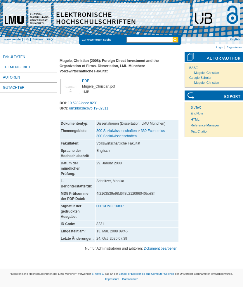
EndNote (197, 113)
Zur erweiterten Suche (97, 39)
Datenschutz (130, 279)
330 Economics (153, 131)
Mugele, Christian (206, 72)
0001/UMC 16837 (110, 206)
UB (27, 39)
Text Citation (200, 131)
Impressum (112, 279)
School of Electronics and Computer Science (146, 273)
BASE (193, 67)
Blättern (37, 39)
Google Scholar (200, 77)
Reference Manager (205, 125)
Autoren (11, 77)
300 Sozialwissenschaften (116, 131)
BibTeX (196, 107)
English (235, 39)
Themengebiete (18, 67)
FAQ (50, 39)
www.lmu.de (12, 39)
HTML (195, 119)
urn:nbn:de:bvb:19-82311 (88, 108)
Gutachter (14, 88)
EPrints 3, (98, 273)
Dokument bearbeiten (160, 248)
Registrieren (234, 47)
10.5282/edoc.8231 (83, 103)
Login (219, 47)
